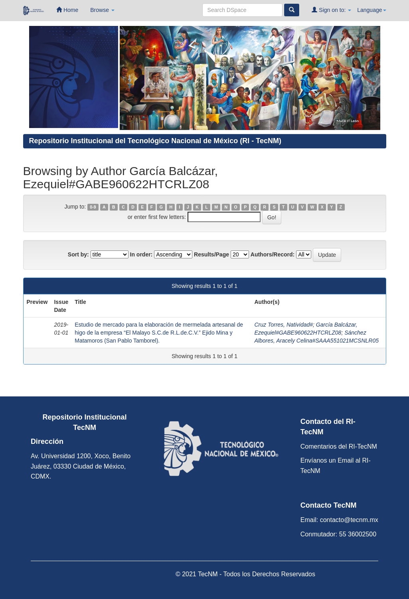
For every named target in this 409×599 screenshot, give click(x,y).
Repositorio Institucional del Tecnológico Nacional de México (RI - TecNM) (155, 141)
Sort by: (78, 254)
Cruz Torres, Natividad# (283, 324)
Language (371, 10)
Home (67, 9)
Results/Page (211, 254)
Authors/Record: (272, 254)
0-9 (93, 207)
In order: (141, 254)
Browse (102, 10)
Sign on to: (331, 9)
